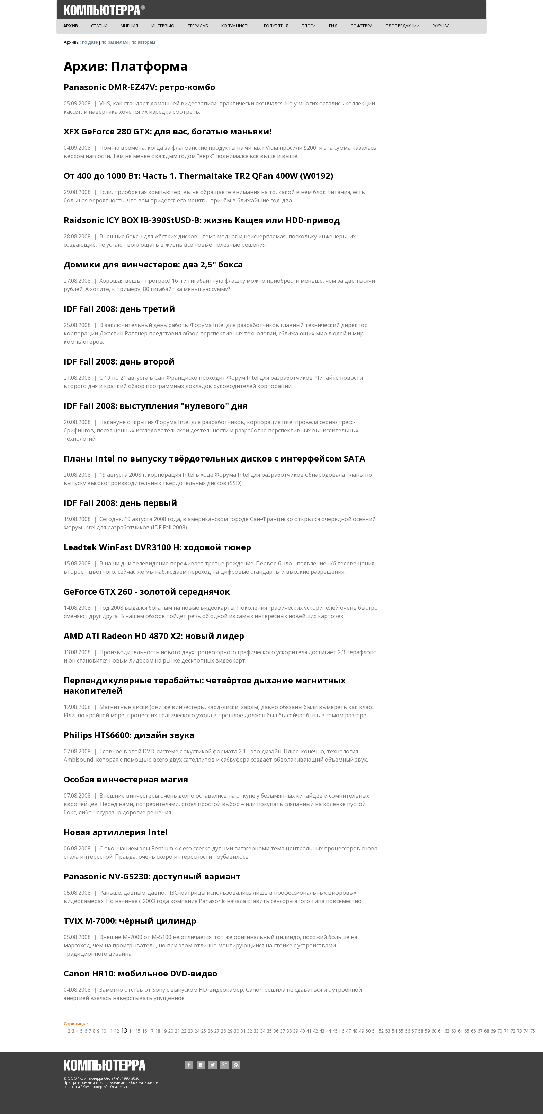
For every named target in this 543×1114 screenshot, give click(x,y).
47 (348, 1031)
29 (230, 1031)
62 (447, 1031)
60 (433, 1031)
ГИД (333, 26)
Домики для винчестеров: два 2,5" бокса (153, 264)
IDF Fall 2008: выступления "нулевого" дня (156, 406)
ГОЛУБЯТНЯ (276, 26)
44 (328, 1031)
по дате (90, 42)
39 (295, 1031)
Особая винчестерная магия (126, 779)
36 (276, 1031)
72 (512, 1031)
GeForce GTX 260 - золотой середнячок (147, 591)
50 (368, 1031)
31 (243, 1031)
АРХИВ (70, 26)
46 (341, 1031)
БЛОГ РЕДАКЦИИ (403, 26)
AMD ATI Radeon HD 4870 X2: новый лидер (154, 636)
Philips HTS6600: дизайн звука (129, 735)
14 (131, 1031)
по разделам (114, 42)
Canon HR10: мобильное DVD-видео (140, 973)
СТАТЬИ (99, 26)
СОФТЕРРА (361, 26)
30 (236, 1031)
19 (164, 1031)
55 (401, 1031)
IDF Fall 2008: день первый (120, 503)
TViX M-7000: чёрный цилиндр (130, 920)
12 (116, 1031)
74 (526, 1031)
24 (197, 1031)
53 (387, 1031)
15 (137, 1031)
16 (144, 1031)
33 (256, 1031)
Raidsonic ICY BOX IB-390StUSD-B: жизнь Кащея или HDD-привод (202, 220)
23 (190, 1031)
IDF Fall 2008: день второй (119, 361)
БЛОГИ (309, 26)
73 (519, 1031)
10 (103, 1031)
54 (394, 1031)
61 (440, 1031)
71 (506, 1031)
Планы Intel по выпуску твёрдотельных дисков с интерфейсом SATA (214, 458)
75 (532, 1031)
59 (427, 1031)
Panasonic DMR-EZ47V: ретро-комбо (139, 87)
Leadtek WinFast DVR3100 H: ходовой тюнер (157, 547)
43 (322, 1031)
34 (262, 1031)
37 (282, 1031)
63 (453, 1031)
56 (407, 1031)
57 (414, 1031)
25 (203, 1031)
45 (335, 1031)
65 (466, 1031)
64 (460, 1031)
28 (223, 1031)
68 (486, 1031)
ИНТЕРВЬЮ (163, 26)
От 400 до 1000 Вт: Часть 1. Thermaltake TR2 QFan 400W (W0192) (198, 175)
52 (381, 1031)
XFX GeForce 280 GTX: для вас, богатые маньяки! (168, 131)
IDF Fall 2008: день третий (119, 309)
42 (315, 1031)
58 (420, 1031)
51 (374, 1031)
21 (177, 1031)
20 (170, 1031)
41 (308, 1031)
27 (216, 1031)
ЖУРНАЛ (441, 26)
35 (269, 1031)
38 (289, 1031)
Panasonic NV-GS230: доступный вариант (152, 876)
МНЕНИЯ (129, 26)
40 (302, 1031)
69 (493, 1031)
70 (499, 1031)
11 (110, 1031)
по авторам (143, 42)
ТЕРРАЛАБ (198, 26)
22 (183, 1031)
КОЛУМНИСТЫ (236, 26)
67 (480, 1031)
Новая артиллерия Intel (116, 832)
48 (355, 1031)
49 (361, 1031)
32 (249, 1031)
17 (151, 1031)
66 (473, 1031)
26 (210, 1031)
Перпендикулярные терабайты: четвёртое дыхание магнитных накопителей (205, 685)
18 (157, 1031)
